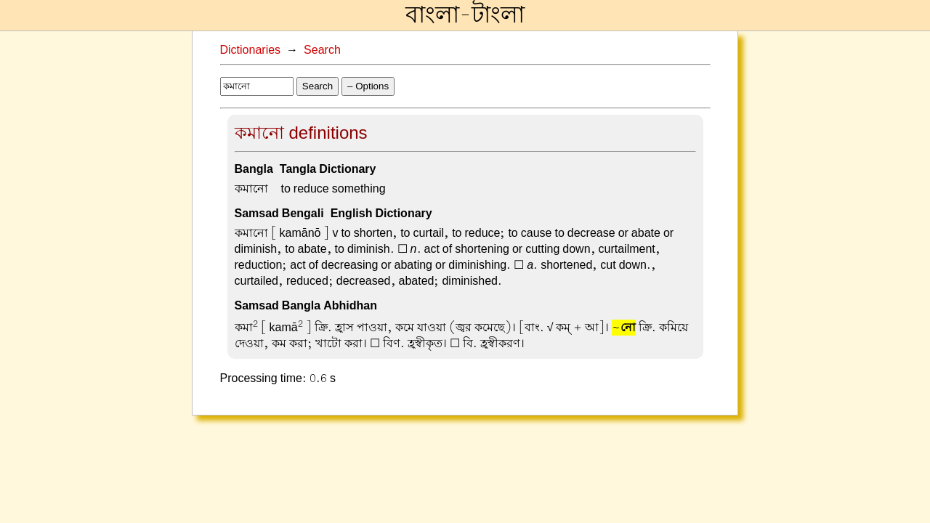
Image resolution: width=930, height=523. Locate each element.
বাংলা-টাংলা (465, 15)
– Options (368, 86)
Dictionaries (250, 50)
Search (322, 50)
